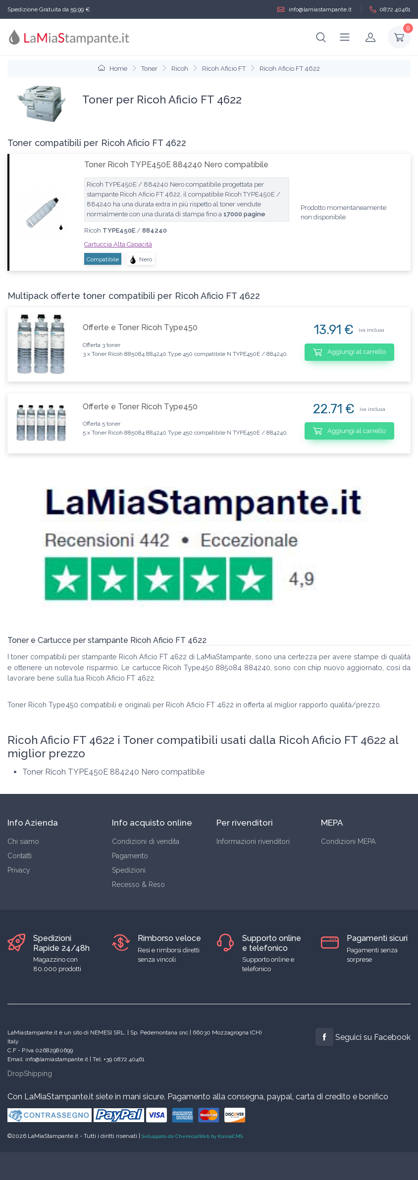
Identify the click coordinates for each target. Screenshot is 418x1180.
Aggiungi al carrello (349, 351)
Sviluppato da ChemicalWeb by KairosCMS (192, 1136)
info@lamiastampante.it (314, 9)
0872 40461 (390, 9)
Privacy (18, 870)
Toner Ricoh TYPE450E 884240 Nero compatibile (176, 164)
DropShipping (29, 1074)
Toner (149, 68)
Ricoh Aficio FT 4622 (290, 68)
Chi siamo (23, 841)
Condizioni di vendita (145, 841)
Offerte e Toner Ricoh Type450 (140, 327)
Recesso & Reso (138, 884)
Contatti (19, 856)
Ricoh (179, 68)
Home (112, 68)
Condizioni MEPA (348, 841)
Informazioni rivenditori (253, 841)
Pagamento (130, 856)
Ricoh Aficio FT (224, 68)
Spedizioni (129, 870)
